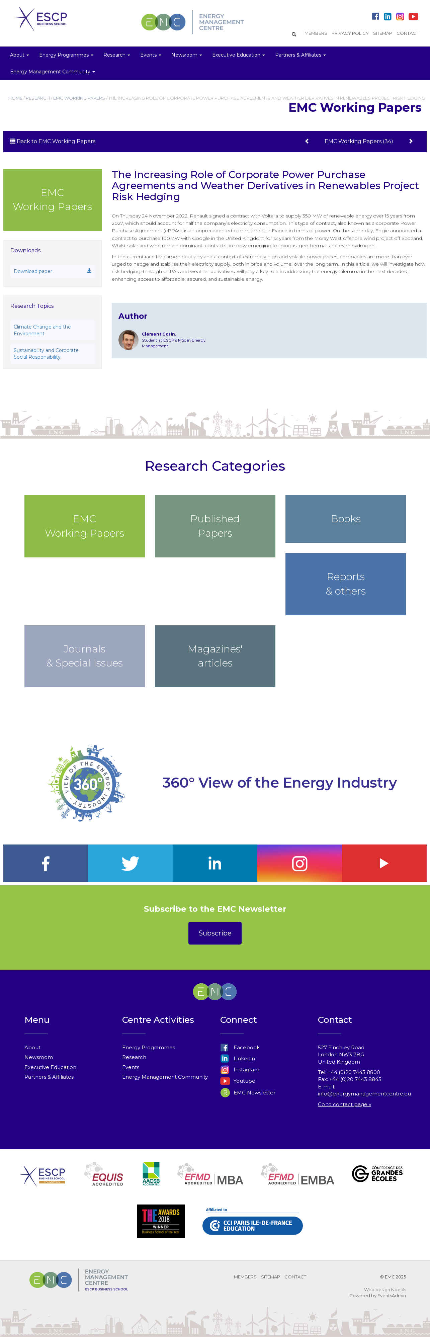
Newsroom (38, 1057)
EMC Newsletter (247, 1092)
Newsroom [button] (186, 55)
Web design (377, 1289)
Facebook (240, 1047)
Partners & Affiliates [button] (300, 55)
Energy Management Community (165, 1077)
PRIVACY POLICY (350, 33)
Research (134, 1057)
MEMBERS (316, 33)
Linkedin (237, 1058)
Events (130, 1067)
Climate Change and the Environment (42, 330)
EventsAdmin (391, 1295)
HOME (15, 98)
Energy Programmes (148, 1047)
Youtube (237, 1081)
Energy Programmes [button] (66, 55)
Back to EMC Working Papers (52, 141)
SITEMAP (382, 33)
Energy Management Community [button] (52, 72)
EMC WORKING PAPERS (79, 98)
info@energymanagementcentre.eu (364, 1093)
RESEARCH (38, 98)
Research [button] (116, 55)
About (32, 1047)
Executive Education (50, 1067)
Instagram (239, 1069)
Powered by (363, 1295)
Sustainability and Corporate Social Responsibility (46, 353)
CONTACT (407, 33)
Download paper (52, 271)
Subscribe (215, 933)
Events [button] (150, 55)
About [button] (19, 55)
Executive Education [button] (238, 55)
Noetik (398, 1289)
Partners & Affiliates (49, 1077)
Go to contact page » (344, 1104)
